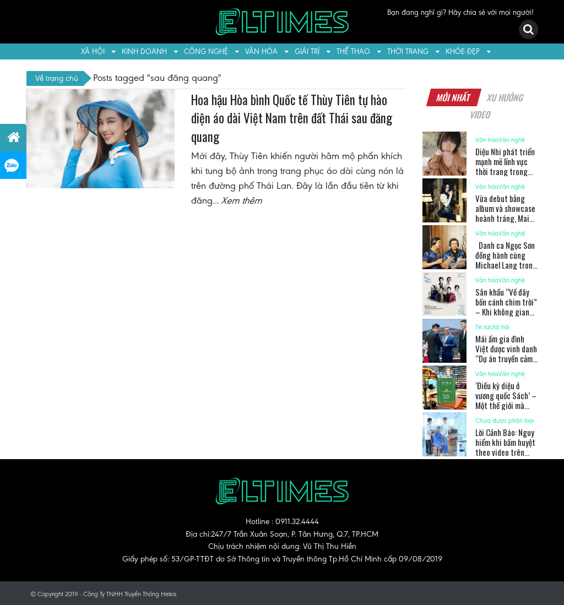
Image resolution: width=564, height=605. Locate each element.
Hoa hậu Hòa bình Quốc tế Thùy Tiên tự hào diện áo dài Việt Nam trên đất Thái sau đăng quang (291, 118)
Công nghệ (206, 51)
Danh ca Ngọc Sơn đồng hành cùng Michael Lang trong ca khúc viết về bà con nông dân (506, 265)
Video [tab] (480, 114)
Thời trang (408, 51)
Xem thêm (242, 200)
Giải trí (307, 51)
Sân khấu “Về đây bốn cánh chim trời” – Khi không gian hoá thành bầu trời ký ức (506, 311)
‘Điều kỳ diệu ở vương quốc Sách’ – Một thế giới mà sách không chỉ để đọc (505, 405)
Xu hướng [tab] (505, 97)
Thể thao (353, 51)
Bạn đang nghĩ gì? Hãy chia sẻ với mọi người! (460, 12)
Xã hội (93, 51)
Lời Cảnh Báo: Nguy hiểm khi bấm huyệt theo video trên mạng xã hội (505, 447)
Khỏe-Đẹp (463, 51)
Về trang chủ (56, 78)
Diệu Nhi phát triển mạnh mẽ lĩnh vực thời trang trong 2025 (505, 166)
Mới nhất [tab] (454, 97)
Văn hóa (261, 51)
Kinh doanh (144, 51)
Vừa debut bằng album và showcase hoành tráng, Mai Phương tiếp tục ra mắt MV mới (505, 218)
